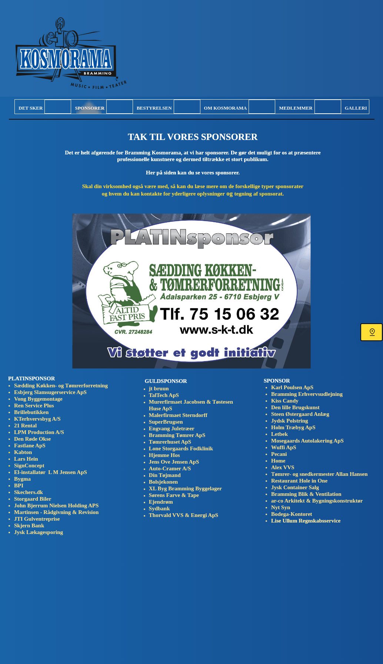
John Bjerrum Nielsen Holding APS (56, 505)
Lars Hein (26, 459)
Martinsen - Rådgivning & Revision (56, 512)
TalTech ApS (164, 395)
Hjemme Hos (164, 455)
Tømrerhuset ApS (170, 442)
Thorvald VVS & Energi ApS (183, 515)
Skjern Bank (30, 525)
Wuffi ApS (283, 447)
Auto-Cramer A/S (171, 468)
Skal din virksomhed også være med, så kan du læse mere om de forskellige (172, 186)
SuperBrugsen (166, 422)
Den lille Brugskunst (296, 407)
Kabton (23, 452)
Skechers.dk (30, 492)
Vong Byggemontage (38, 399)
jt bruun (159, 388)
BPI (18, 485)
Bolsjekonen (163, 482)
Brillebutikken (31, 412)
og (193, 193)
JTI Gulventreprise (37, 519)
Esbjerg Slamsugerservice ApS (50, 392)
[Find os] (371, 332)
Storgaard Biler (32, 499)
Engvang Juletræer (171, 428)
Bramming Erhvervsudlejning (307, 394)
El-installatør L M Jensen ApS (50, 472)
